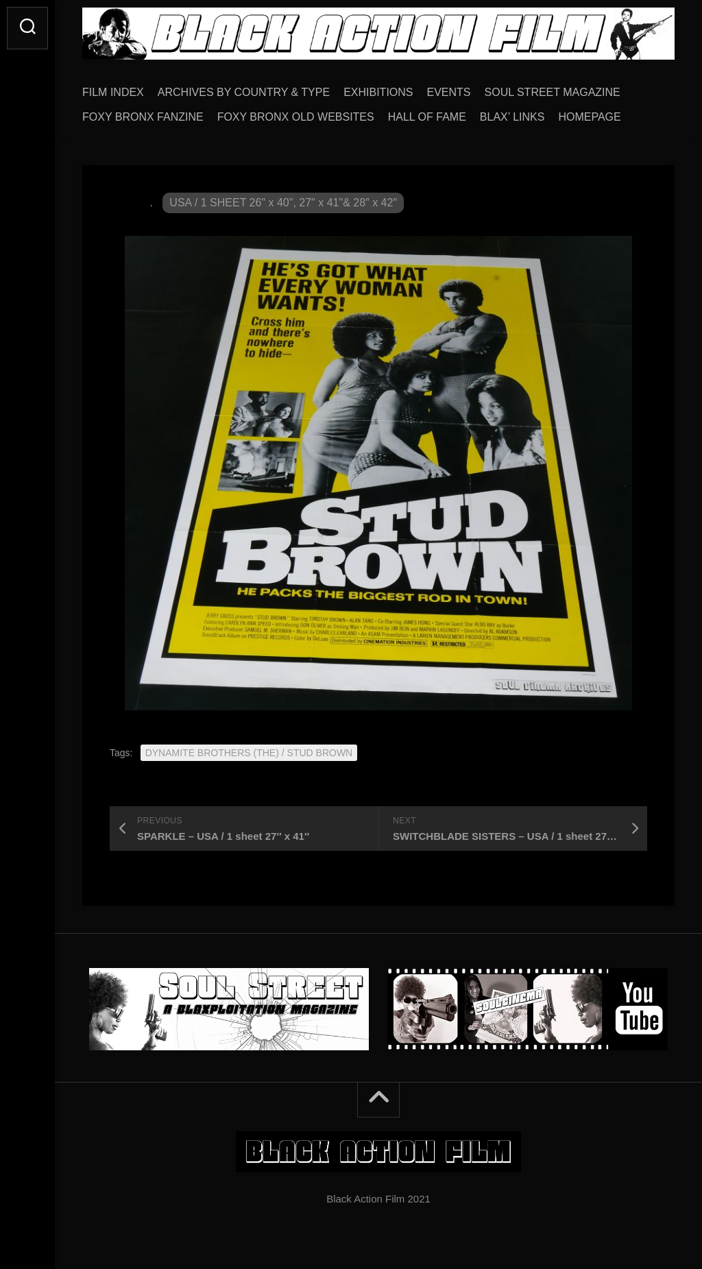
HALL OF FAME (427, 117)
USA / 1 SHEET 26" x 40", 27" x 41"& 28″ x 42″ (283, 202)
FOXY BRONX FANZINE (143, 117)
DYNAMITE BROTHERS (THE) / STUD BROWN (249, 752)
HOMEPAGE (589, 117)
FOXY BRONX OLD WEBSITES (295, 117)
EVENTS (449, 92)
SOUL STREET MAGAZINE (552, 92)
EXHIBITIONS (378, 92)
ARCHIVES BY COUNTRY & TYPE (244, 92)
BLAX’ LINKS (512, 117)
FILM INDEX (113, 92)
